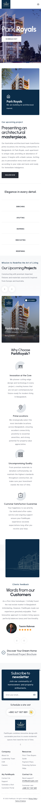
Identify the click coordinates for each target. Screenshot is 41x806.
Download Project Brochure (21, 654)
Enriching (20, 207)
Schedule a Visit (8, 785)
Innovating (21, 240)
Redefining (20, 251)
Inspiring (20, 229)
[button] (5, 289)
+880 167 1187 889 (18, 712)
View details (10, 47)
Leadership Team (8, 759)
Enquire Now (10, 175)
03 (21, 58)
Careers (5, 765)
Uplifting (21, 218)
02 (16, 58)
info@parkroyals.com (30, 781)
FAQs (24, 768)
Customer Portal (8, 788)
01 (3, 58)
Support (5, 781)
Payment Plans (27, 762)
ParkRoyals (12, 328)
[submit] (34, 694)
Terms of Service (20, 801)
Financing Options (29, 765)
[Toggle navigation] (38, 4)
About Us (5, 755)
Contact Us (6, 778)
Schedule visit (11, 39)
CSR (3, 762)
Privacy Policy (33, 799)
